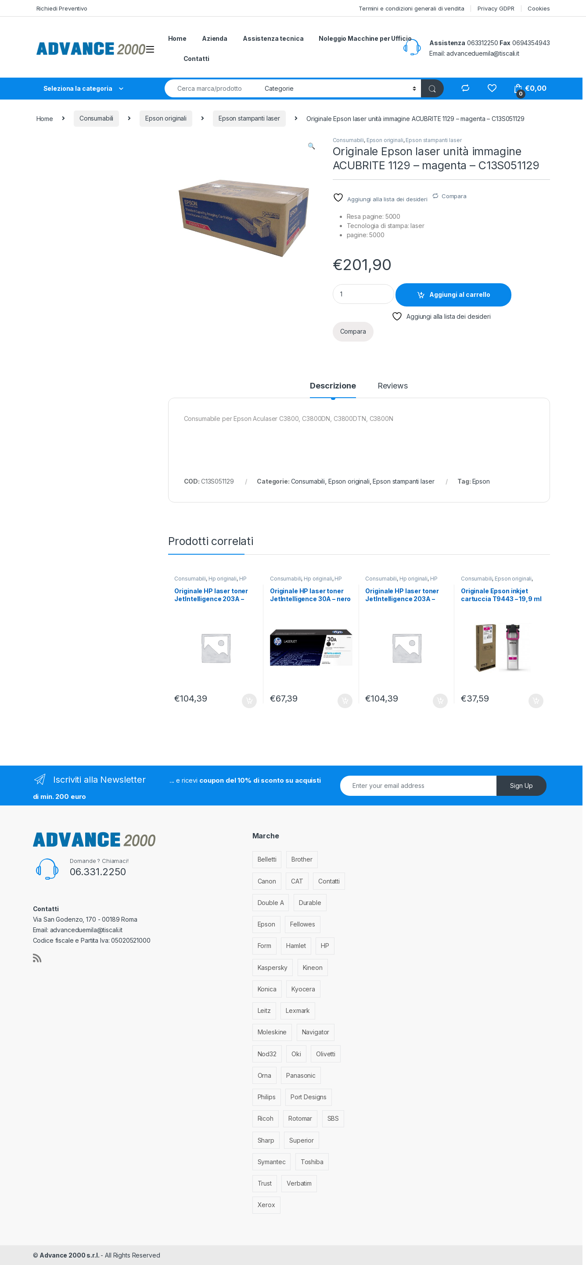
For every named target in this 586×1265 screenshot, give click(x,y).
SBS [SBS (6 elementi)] (333, 1118)
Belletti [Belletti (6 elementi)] (267, 859)
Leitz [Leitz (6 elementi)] (264, 1010)
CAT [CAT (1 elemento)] (297, 881)
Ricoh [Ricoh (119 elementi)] (265, 1118)
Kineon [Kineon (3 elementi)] (313, 967)
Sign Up (521, 785)
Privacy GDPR (496, 8)
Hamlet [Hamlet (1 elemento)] (296, 945)
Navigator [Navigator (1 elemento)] (316, 1032)
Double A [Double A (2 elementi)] (271, 902)
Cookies (539, 8)
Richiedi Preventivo (61, 8)
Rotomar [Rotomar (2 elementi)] (300, 1118)
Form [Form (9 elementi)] (264, 945)
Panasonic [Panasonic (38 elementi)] (301, 1075)
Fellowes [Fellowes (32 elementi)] (302, 924)
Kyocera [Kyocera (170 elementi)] (303, 989)
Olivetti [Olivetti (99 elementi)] (325, 1054)
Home (177, 38)
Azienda (214, 38)
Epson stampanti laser (249, 118)
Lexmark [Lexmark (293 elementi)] (298, 1010)
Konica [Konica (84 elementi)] (267, 989)
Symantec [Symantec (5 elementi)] (272, 1161)
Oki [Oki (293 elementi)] (296, 1054)
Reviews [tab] (392, 386)
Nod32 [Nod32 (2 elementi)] (267, 1054)
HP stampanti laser (210, 581)
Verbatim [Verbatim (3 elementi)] (299, 1183)
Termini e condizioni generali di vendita (411, 8)
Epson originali (166, 118)
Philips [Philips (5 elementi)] (267, 1097)
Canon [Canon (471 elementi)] (267, 881)
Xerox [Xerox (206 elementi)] (266, 1204)
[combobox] (212, 88)
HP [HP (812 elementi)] (325, 945)
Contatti (196, 58)
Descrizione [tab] (333, 386)
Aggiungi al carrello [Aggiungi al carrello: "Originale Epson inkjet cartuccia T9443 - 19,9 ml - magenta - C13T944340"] (535, 701)
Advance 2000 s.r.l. (70, 1255)
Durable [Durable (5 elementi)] (310, 902)
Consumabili (96, 118)
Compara (454, 196)
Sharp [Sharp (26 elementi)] (266, 1140)
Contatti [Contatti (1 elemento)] (329, 881)
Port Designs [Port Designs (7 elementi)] (309, 1097)
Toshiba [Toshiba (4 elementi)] (312, 1161)
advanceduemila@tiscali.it (482, 53)
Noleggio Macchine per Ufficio (365, 38)
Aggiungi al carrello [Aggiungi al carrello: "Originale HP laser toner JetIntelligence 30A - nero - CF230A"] (345, 701)
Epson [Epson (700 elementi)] (266, 924)
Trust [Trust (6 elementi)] (265, 1183)
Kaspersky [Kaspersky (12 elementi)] (273, 967)
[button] (311, 146)
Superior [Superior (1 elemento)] (301, 1140)
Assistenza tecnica (273, 38)
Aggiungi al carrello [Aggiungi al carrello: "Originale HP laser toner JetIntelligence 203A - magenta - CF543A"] (249, 701)
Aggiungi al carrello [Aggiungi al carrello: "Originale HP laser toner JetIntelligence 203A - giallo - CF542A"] (440, 701)
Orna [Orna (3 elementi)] (264, 1075)
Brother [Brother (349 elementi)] (302, 859)
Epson (481, 481)
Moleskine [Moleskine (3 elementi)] (272, 1032)
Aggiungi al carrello (459, 294)
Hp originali (223, 578)
